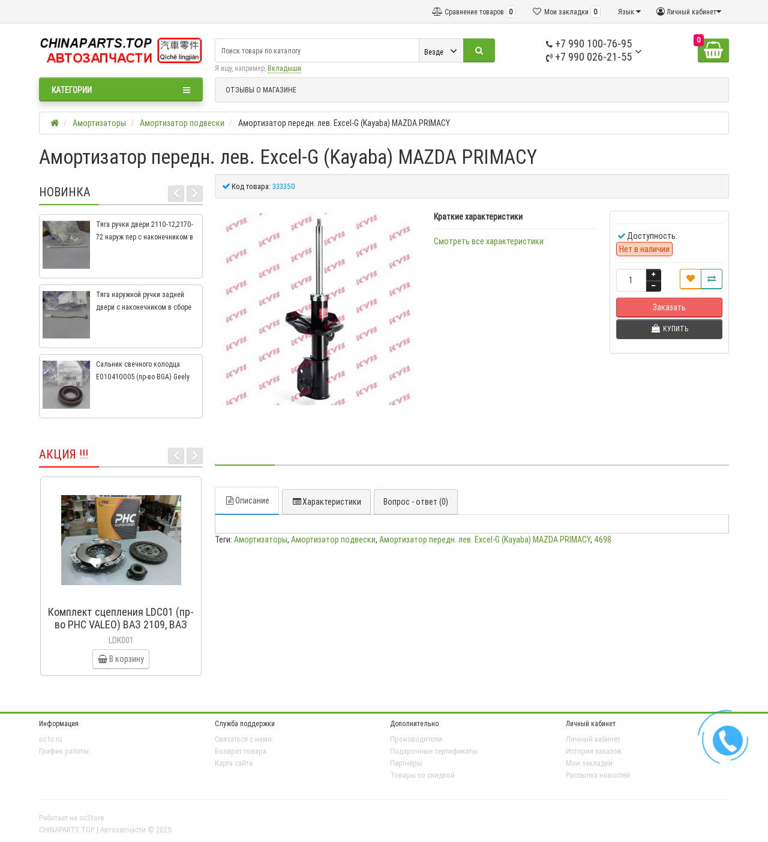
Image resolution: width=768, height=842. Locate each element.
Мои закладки (589, 763)
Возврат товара (240, 751)
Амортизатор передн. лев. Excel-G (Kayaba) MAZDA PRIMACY (484, 539)
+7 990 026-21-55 (589, 57)
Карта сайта (234, 763)
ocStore (91, 818)
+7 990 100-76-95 (589, 43)
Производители (416, 739)
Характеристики (326, 501)
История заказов (594, 751)
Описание (246, 500)
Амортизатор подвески (333, 539)
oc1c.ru (50, 739)
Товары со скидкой (422, 775)
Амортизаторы (260, 539)
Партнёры (406, 763)
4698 (602, 539)
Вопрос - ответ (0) (415, 501)
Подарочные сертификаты (434, 751)
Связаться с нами (243, 739)
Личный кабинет (593, 739)
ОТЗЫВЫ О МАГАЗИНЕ (261, 89)
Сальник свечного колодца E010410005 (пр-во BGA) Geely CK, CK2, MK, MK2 (143, 376)
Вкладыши (284, 68)
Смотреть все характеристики (489, 241)
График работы (64, 751)
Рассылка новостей (598, 775)
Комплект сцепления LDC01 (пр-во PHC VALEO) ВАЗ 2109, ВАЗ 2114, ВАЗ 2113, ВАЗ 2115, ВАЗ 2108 (121, 631)
